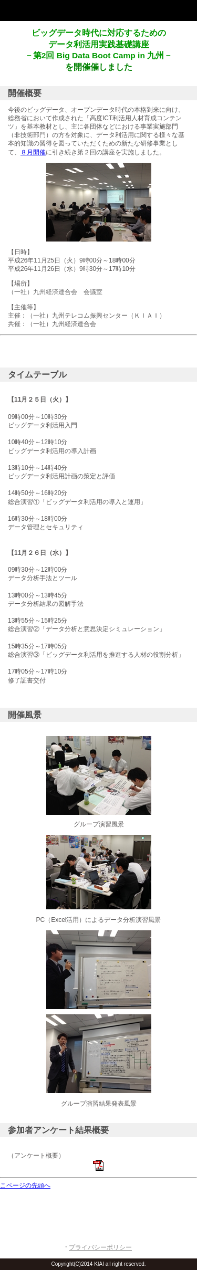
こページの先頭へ (25, 1185)
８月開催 (33, 152)
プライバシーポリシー (100, 1247)
